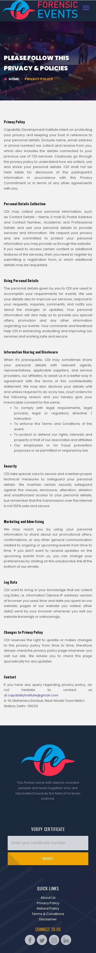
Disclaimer (48, 919)
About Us (48, 897)
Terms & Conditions (48, 914)
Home (11, 79)
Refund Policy (48, 908)
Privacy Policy (48, 903)
